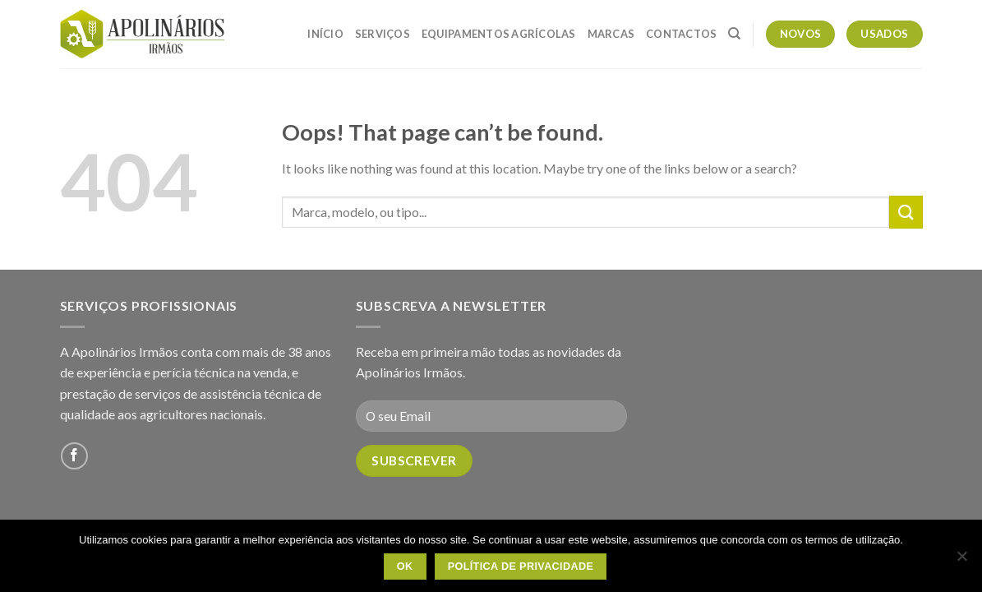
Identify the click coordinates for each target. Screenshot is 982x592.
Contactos (681, 33)
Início (325, 33)
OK (405, 566)
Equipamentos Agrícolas (499, 33)
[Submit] (905, 212)
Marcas (611, 33)
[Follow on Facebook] (74, 455)
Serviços (382, 33)
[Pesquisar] (734, 33)
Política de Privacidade (521, 566)
